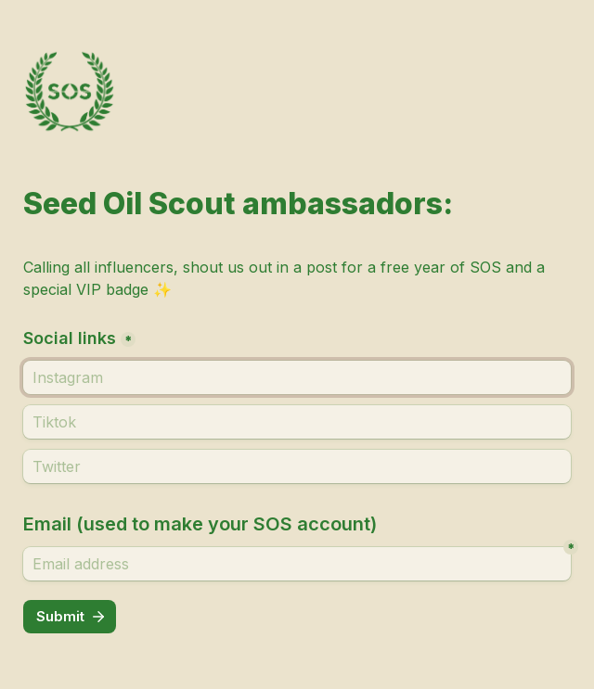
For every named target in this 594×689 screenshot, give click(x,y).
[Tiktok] (297, 422)
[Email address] (297, 564)
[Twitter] (297, 466)
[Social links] (297, 377)
